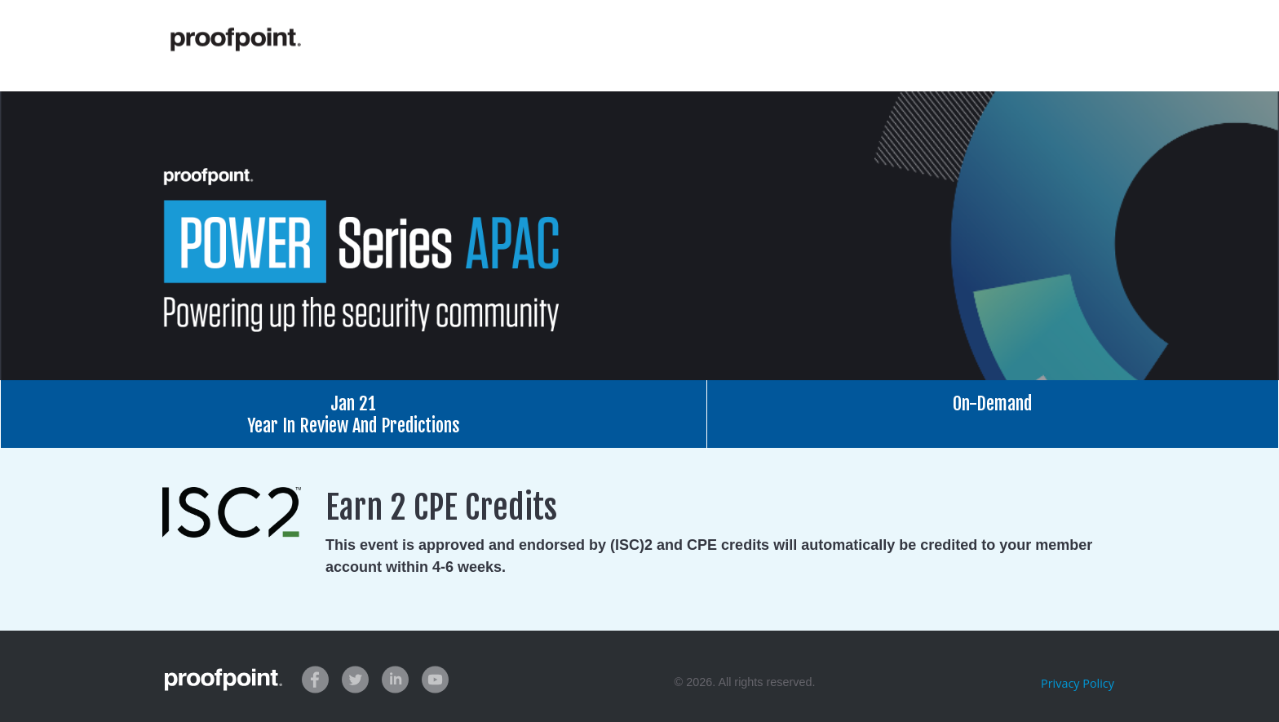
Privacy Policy (1077, 683)
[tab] (353, 414)
